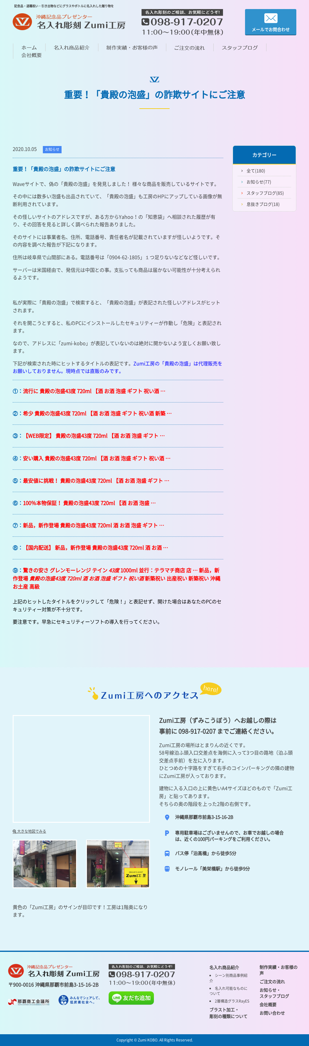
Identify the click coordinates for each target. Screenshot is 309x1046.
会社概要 (268, 1004)
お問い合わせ (272, 1013)
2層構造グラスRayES (232, 1001)
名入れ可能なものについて (228, 991)
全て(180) (256, 170)
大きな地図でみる (29, 831)
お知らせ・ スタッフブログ (274, 993)
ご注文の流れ (272, 981)
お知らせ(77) (259, 182)
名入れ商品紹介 (224, 967)
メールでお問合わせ (270, 22)
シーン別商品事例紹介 (228, 978)
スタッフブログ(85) (265, 193)
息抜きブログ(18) (263, 204)
